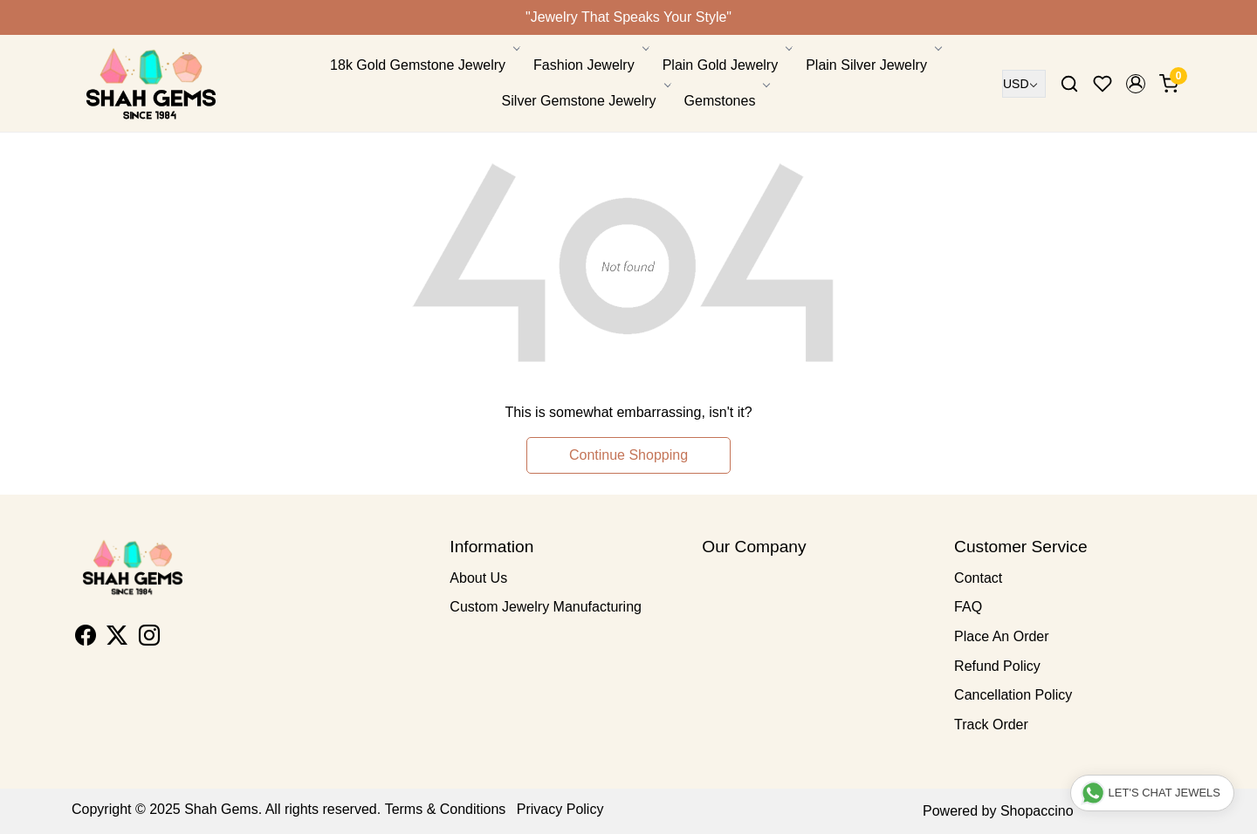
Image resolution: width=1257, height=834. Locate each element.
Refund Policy (997, 666)
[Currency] (1024, 84)
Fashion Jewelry (590, 65)
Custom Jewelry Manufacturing (546, 606)
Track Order (991, 724)
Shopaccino (1037, 810)
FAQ (968, 606)
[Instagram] (149, 638)
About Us (478, 578)
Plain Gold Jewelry (727, 65)
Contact (978, 578)
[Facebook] (86, 638)
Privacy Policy (560, 809)
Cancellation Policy (1013, 694)
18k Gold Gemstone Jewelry (424, 65)
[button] (1135, 83)
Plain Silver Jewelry (872, 65)
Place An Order (1001, 636)
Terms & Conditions (445, 809)
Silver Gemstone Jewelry (585, 100)
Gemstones (726, 100)
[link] (1069, 83)
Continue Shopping (628, 455)
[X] (117, 638)
